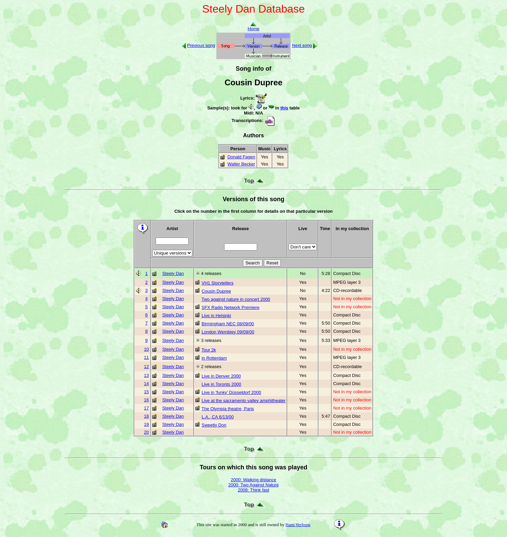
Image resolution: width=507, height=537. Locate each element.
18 (146, 416)
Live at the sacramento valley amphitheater (243, 400)
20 (146, 432)
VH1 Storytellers (217, 282)
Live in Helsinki (216, 315)
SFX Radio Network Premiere (230, 307)
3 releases (211, 340)
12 (146, 366)
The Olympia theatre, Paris (227, 408)
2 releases (211, 366)
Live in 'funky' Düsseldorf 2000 (231, 392)
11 (146, 357)
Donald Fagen (241, 156)
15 (146, 391)
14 (146, 383)
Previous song (201, 45)
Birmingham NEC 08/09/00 (227, 323)
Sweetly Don (213, 425)
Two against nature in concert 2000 (235, 299)
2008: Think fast (253, 489)
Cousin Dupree (216, 291)
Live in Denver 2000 (221, 376)
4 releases (211, 273)
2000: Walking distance (253, 479)
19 (146, 424)
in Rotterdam (214, 358)
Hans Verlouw (298, 524)
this (284, 107)
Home (253, 26)
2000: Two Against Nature (253, 484)
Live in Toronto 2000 (221, 384)
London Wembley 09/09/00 (227, 331)
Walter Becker (241, 164)
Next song (302, 45)
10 (146, 349)
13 (146, 375)
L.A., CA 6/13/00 (217, 416)
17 (146, 408)
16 (146, 399)
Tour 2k (208, 349)
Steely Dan (173, 273)
